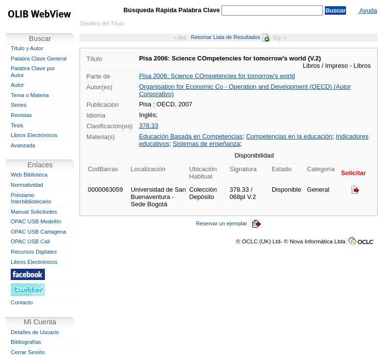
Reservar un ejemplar (228, 223)
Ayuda (367, 10)
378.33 (149, 125)
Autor (17, 85)
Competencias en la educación (289, 136)
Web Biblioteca (29, 175)
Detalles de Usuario (35, 332)
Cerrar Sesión (28, 352)
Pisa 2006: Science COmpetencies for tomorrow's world (217, 76)
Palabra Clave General (38, 58)
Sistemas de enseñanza (206, 143)
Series (18, 105)
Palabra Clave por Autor (33, 71)
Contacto (22, 302)
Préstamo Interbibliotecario (31, 198)
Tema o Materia (30, 95)
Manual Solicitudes (34, 212)
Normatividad (27, 185)
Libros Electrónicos (34, 135)
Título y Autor (27, 48)
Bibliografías (26, 342)
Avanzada (23, 145)
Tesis (17, 125)
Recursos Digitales (34, 252)
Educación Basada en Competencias (190, 136)
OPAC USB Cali (30, 241)
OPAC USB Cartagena (38, 232)
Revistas (21, 115)
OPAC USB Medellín (36, 221)
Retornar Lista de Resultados (230, 37)
